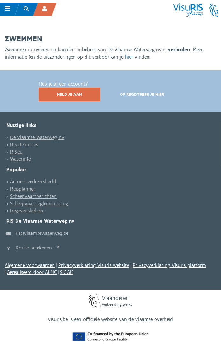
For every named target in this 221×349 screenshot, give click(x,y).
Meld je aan (69, 94)
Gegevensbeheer (27, 210)
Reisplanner (22, 189)
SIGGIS (66, 272)
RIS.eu (16, 152)
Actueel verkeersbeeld (33, 181)
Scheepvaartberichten (33, 196)
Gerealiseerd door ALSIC (32, 272)
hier (130, 57)
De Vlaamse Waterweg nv (37, 137)
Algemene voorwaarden (30, 265)
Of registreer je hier (142, 94)
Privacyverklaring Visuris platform (169, 265)
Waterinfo (20, 159)
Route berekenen (34, 248)
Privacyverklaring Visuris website (93, 265)
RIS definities (24, 145)
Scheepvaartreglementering (39, 203)
